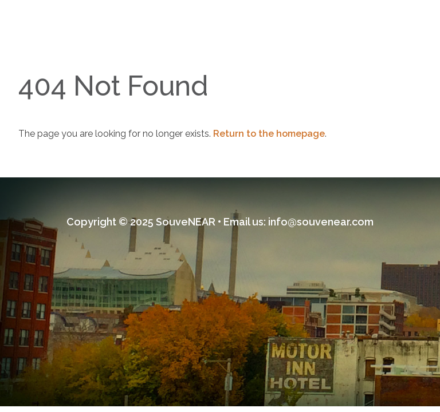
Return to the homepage (269, 133)
